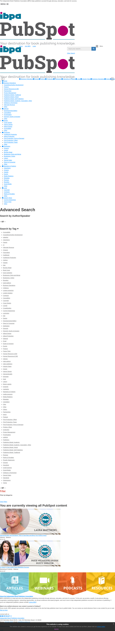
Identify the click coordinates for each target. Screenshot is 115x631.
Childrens (6, 288)
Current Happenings (9, 311)
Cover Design (7, 303)
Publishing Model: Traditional (11, 452)
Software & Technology (10, 473)
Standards (6, 478)
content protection (8, 290)
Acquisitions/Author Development (13, 235)
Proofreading (7, 435)
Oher (4, 404)
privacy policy (101, 626)
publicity (5, 437)
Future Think (6, 351)
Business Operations (26, 79)
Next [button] (112, 79)
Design (36, 79)
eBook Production (8, 336)
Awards (5, 262)
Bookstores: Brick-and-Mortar (11, 275)
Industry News (86, 79)
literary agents (7, 384)
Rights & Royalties (8, 457)
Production (49, 79)
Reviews (5, 455)
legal (4, 379)
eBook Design (7, 333)
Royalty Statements (9, 460)
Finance (5, 349)
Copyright (6, 300)
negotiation (6, 402)
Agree (56, 629)
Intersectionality (7, 374)
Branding (5, 280)
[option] (26, 79)
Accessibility (6, 232)
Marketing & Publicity (68, 79)
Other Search (71, 53)
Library (5, 381)
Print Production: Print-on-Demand (13, 424)
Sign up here (3, 610)
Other (4, 407)
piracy (5, 414)
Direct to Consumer (8, 323)
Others (5, 409)
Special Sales (7, 475)
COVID (5, 305)
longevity (5, 386)
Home (4, 81)
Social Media (7, 470)
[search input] (79, 49)
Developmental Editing (9, 321)
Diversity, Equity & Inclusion (11, 331)
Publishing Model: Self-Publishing (13, 450)
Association (6, 252)
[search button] (93, 49)
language (5, 376)
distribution (6, 326)
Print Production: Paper (10, 422)
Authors (5, 260)
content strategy (7, 293)
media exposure (7, 394)
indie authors (7, 361)
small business (7, 467)
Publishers (6, 440)
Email (4, 341)
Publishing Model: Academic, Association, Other (17, 445)
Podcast (5, 417)
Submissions (7, 480)
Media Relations (8, 397)
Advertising (6, 240)
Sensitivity (6, 465)
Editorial (42, 79)
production (6, 429)
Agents (5, 242)
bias (4, 265)
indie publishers (7, 364)
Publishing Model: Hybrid (10, 447)
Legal (78, 79)
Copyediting (6, 298)
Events (5, 346)
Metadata (6, 399)
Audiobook (6, 255)
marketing (6, 389)
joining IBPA (32, 602)
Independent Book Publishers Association (12, 618)
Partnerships (6, 412)
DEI (4, 316)
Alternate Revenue (8, 247)
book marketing (7, 273)
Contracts (6, 295)
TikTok (5, 483)
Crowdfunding (7, 308)
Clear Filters (3, 501)
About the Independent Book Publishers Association (16, 596)
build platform (7, 283)
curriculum (6, 313)
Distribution (57, 79)
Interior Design (7, 371)
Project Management (9, 432)
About (21, 46)
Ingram (5, 369)
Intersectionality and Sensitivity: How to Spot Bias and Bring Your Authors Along (23, 535)
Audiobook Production (9, 257)
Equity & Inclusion (8, 343)
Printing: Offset (7, 427)
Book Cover (6, 270)
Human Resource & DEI (10, 354)
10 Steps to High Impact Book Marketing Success (14, 567)
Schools (5, 462)
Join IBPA (27, 46)
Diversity (5, 328)
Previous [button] (2, 79)
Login (34, 46)
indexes (5, 359)
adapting (5, 237)
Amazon (5, 250)
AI (3, 245)
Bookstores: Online (8, 278)
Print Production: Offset (10, 419)
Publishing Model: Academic (11, 442)
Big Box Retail (7, 268)
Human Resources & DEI (10, 356)
